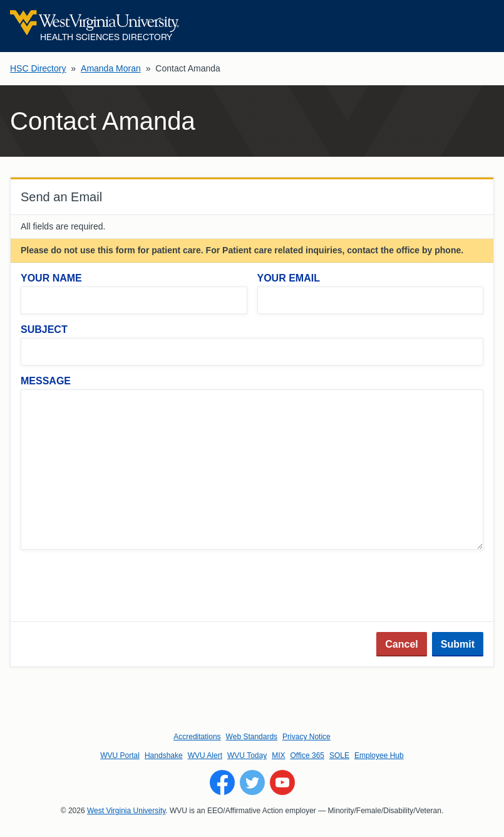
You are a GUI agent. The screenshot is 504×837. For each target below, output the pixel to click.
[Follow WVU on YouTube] (282, 782)
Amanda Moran (111, 68)
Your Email (288, 278)
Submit (458, 644)
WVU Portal (120, 755)
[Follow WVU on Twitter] (252, 782)
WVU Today (247, 755)
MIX (278, 755)
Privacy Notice (306, 736)
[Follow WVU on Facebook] (222, 782)
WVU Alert (205, 755)
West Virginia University (126, 810)
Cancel (401, 644)
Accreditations (196, 736)
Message (46, 381)
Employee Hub (379, 755)
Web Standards (252, 736)
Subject (44, 329)
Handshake (164, 755)
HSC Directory (38, 68)
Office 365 (307, 755)
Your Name (51, 278)
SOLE (339, 755)
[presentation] (116, 586)
